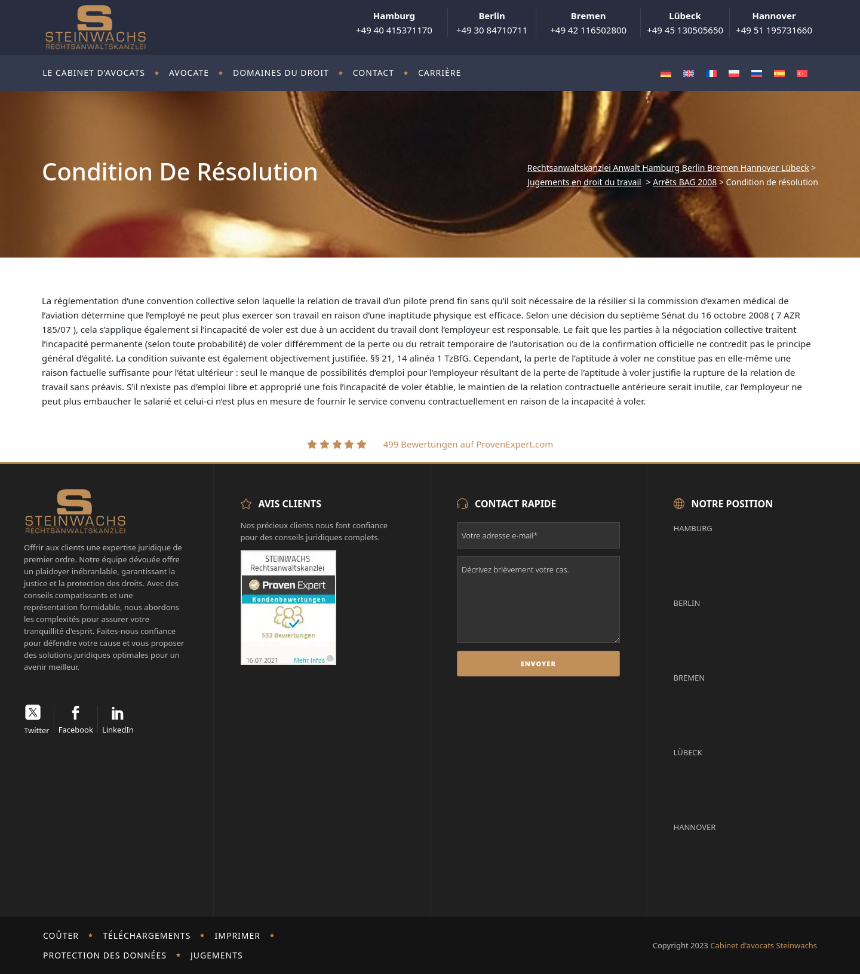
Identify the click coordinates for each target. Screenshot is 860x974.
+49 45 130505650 (685, 23)
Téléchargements (147, 935)
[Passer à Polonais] (734, 73)
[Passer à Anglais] (688, 73)
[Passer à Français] (711, 73)
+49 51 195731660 (774, 23)
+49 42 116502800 (588, 23)
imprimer (238, 935)
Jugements (217, 955)
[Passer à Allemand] (666, 73)
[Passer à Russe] (756, 73)
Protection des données (105, 955)
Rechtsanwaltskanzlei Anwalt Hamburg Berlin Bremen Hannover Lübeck (668, 168)
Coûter (61, 935)
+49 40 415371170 (394, 23)
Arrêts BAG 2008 (685, 182)
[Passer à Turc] (802, 73)
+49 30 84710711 (491, 23)
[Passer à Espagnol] (779, 73)
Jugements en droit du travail (584, 182)
